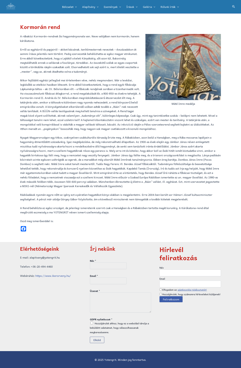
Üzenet (95, 291)
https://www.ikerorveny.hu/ (53, 275)
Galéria (149, 6)
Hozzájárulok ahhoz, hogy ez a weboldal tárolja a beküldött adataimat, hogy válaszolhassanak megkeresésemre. (119, 327)
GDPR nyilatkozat (101, 319)
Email (94, 275)
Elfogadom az (183, 290)
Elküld (97, 340)
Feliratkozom (171, 299)
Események (112, 6)
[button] (233, 6)
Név (93, 260)
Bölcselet (69, 6)
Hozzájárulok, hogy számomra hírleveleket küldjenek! (190, 294)
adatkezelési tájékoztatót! (192, 290)
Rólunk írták (169, 6)
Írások (132, 6)
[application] (75, 6)
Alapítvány (90, 6)
